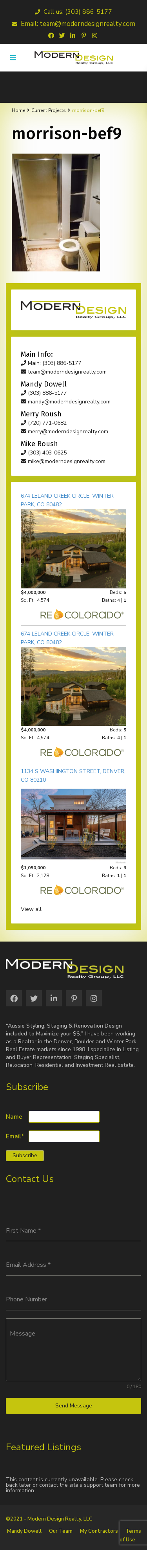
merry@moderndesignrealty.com (64, 431)
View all (31, 909)
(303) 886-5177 (44, 393)
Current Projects (48, 110)
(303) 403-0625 (44, 452)
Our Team (61, 1531)
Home (18, 110)
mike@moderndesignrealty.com (63, 461)
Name (14, 1117)
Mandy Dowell (24, 1531)
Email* (15, 1137)
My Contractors (99, 1531)
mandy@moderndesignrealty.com (66, 401)
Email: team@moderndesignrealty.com (73, 23)
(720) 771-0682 (44, 423)
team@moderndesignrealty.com (64, 372)
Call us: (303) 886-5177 (73, 11)
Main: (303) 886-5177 (51, 363)
